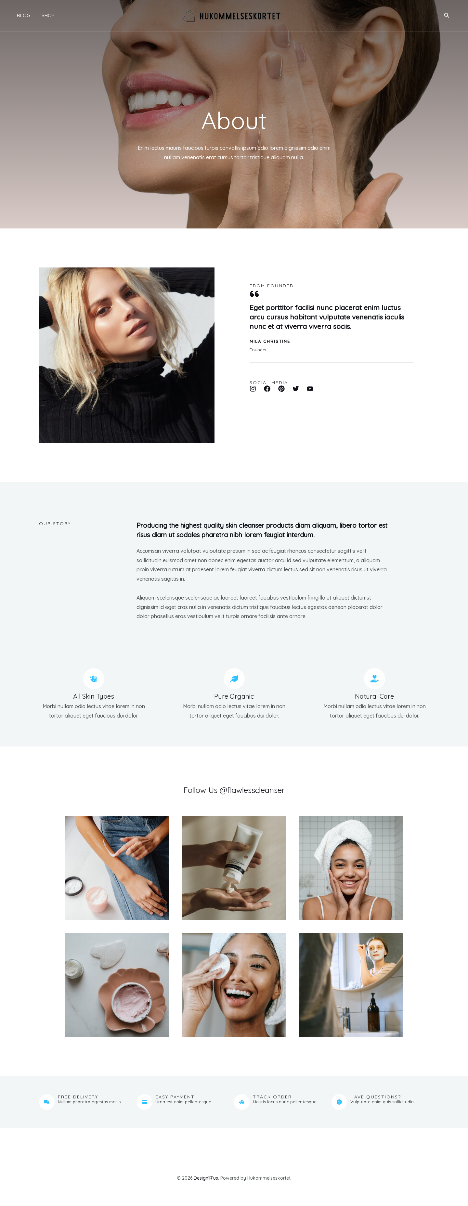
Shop (42, 15)
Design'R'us (206, 1178)
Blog (19, 15)
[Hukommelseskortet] (231, 15)
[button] (447, 15)
